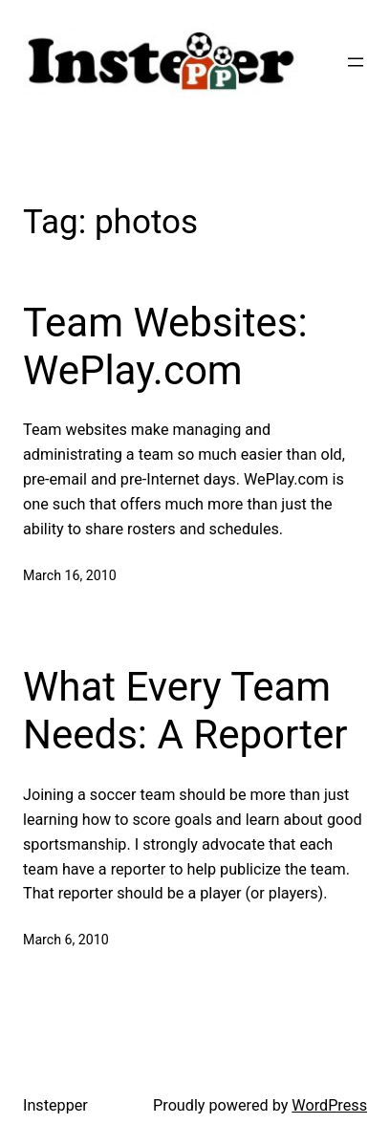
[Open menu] (355, 62)
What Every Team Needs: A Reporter (185, 710)
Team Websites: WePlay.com (165, 346)
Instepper (55, 1105)
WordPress (329, 1105)
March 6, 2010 (66, 939)
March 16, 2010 (70, 575)
